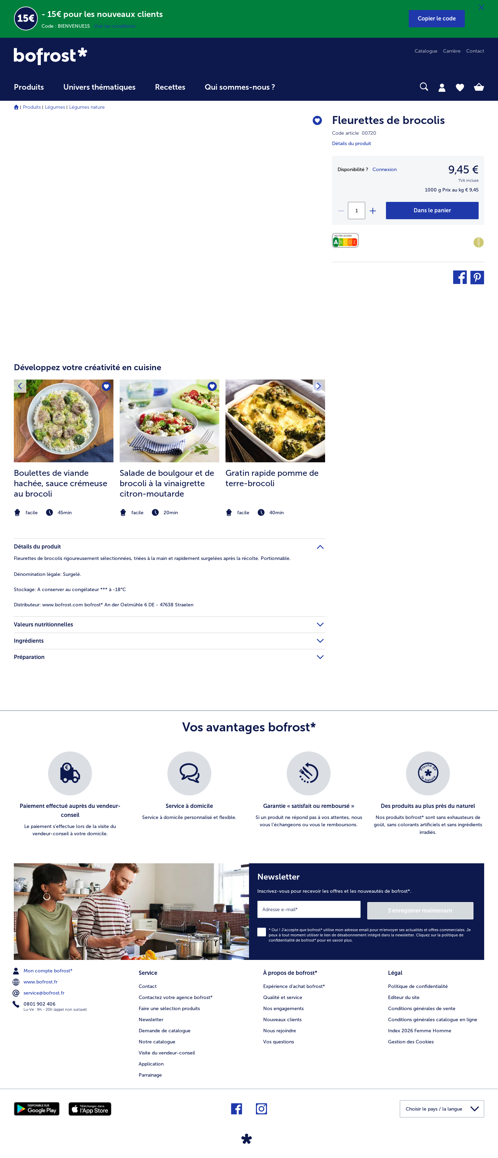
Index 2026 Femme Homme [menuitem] (419, 1029)
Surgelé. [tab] (47, 574)
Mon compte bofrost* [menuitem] (43, 969)
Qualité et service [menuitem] (282, 995)
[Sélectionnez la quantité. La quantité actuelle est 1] (356, 210)
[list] (249, 794)
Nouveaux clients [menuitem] (282, 1018)
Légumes (55, 107)
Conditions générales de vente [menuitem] (421, 1006)
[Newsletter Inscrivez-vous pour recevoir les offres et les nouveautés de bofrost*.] (366, 911)
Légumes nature (87, 107)
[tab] (442, 87)
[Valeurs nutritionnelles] (347, 240)
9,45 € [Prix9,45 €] (463, 169)
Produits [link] (29, 87)
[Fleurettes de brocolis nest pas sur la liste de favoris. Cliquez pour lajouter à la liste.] (316, 121)
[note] (64, 512)
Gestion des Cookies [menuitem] (411, 1040)
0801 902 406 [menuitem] (34, 1002)
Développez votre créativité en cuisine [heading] (87, 367)
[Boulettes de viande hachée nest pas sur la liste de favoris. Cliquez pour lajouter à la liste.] (106, 387)
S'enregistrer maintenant (432, 909)
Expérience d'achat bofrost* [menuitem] (294, 984)
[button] (437, 18)
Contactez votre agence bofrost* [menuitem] (176, 995)
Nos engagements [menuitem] (283, 1006)
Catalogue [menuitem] (426, 51)
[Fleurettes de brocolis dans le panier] (432, 210)
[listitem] (64, 449)
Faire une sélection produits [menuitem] (169, 1006)
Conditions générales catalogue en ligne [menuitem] (432, 1018)
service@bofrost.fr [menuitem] (39, 991)
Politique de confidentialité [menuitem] (418, 984)
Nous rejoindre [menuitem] (279, 1029)
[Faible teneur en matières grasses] (478, 242)
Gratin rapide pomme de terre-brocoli (272, 478)
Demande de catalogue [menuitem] (165, 1029)
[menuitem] (29, 90)
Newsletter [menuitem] (151, 1018)
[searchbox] (299, 86)
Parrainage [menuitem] (150, 1073)
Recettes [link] (170, 87)
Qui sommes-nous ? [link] (240, 87)
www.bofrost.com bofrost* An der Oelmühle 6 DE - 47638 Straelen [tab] (103, 605)
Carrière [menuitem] (452, 51)
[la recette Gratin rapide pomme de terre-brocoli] (275, 421)
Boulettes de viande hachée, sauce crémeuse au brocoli (60, 483)
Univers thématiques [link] (99, 87)
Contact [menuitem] (475, 51)
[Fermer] (481, 7)
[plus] (372, 210)
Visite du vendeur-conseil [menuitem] (167, 1051)
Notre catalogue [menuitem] (157, 1040)
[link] (84, 56)
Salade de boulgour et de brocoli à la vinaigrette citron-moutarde (167, 483)
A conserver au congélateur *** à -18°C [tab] (70, 590)
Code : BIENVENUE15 (68, 26)
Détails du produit (351, 143)
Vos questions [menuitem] (278, 1040)
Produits (32, 107)
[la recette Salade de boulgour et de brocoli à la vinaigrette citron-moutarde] (169, 421)
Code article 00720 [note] (354, 133)
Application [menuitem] (151, 1062)
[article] (169, 435)
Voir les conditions (114, 26)
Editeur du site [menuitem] (403, 995)
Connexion (384, 169)
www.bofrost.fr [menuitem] (35, 980)
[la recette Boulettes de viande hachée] (64, 421)
